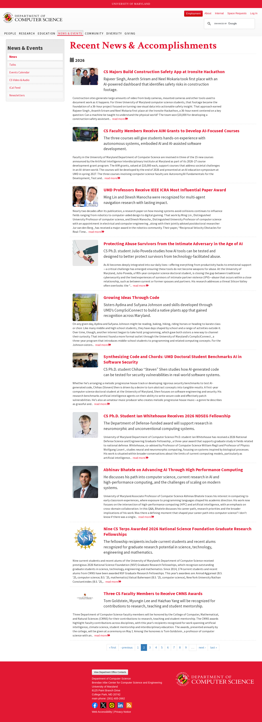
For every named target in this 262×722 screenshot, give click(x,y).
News (13, 57)
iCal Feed (14, 87)
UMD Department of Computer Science (33, 17)
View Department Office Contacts (110, 672)
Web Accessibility (102, 711)
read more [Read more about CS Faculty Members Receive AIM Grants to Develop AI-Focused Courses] (112, 178)
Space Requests (237, 13)
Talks (12, 64)
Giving (130, 33)
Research (27, 33)
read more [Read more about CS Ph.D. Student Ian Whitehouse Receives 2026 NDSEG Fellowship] (141, 458)
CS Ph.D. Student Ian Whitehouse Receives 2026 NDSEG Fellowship (167, 416)
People (10, 33)
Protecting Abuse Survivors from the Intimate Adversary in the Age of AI (173, 243)
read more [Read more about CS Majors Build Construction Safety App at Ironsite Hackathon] (120, 119)
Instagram (112, 705)
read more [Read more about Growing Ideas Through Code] (103, 345)
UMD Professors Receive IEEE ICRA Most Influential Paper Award (165, 190)
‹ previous (127, 647)
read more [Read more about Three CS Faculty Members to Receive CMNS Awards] (102, 635)
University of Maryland (131, 4)
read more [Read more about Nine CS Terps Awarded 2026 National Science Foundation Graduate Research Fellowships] (113, 581)
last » (213, 647)
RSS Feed (129, 705)
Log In (253, 13)
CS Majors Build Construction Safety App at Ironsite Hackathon (164, 71)
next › (202, 647)
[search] (228, 23)
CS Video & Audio (19, 80)
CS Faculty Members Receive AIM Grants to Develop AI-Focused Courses (171, 131)
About (208, 13)
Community (94, 33)
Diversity (114, 33)
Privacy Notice (122, 711)
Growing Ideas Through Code (131, 297)
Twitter (103, 705)
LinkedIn (120, 705)
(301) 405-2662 (116, 698)
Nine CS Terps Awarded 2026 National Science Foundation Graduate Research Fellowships (177, 531)
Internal (219, 13)
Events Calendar (19, 72)
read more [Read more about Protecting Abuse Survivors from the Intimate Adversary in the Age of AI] (141, 285)
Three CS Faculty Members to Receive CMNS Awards (153, 593)
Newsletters (17, 95)
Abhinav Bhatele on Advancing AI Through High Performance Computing (173, 469)
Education (46, 33)
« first (112, 647)
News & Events (70, 33)
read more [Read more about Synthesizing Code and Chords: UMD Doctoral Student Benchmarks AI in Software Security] (102, 404)
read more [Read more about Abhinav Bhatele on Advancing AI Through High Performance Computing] (146, 517)
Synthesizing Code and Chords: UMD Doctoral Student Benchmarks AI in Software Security (173, 359)
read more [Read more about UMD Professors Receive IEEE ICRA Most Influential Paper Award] (96, 231)
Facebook (95, 705)
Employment (193, 13)
